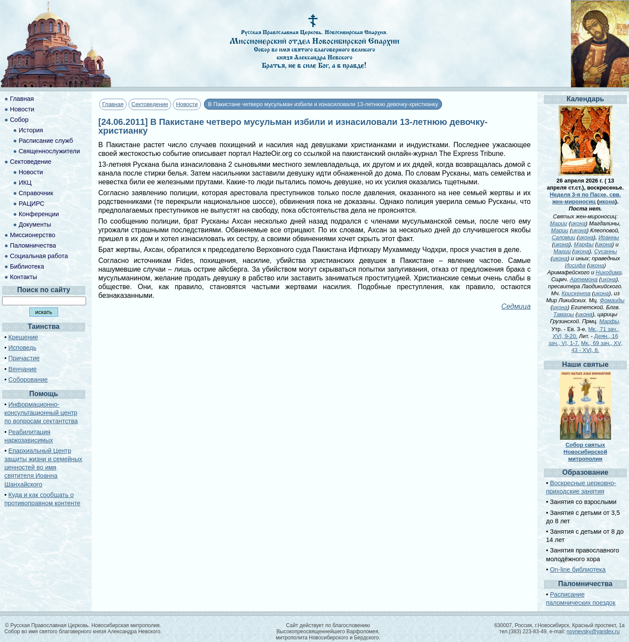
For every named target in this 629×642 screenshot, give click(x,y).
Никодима (609, 272)
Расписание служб (46, 140)
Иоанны (608, 237)
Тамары (563, 314)
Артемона (584, 279)
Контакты (23, 276)
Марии (558, 223)
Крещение (23, 337)
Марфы (584, 244)
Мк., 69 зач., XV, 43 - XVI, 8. (596, 346)
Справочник (36, 193)
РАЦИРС (32, 203)
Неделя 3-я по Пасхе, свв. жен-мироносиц (585, 198)
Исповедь (22, 347)
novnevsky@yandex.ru (593, 631)
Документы (35, 224)
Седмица (516, 306)
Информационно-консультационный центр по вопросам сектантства (41, 413)
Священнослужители (49, 151)
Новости (187, 104)
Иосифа (575, 265)
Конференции (39, 214)
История (31, 130)
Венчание (22, 369)
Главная (113, 104)
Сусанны (605, 251)
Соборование (28, 379)
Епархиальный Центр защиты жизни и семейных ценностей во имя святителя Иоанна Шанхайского (43, 467)
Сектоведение (149, 104)
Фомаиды (612, 300)
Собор (19, 119)
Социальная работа (39, 255)
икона (607, 201)
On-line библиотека (577, 569)
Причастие (24, 358)
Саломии (563, 237)
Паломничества (33, 245)
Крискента (576, 293)
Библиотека (27, 266)
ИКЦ (25, 182)
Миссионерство (32, 234)
